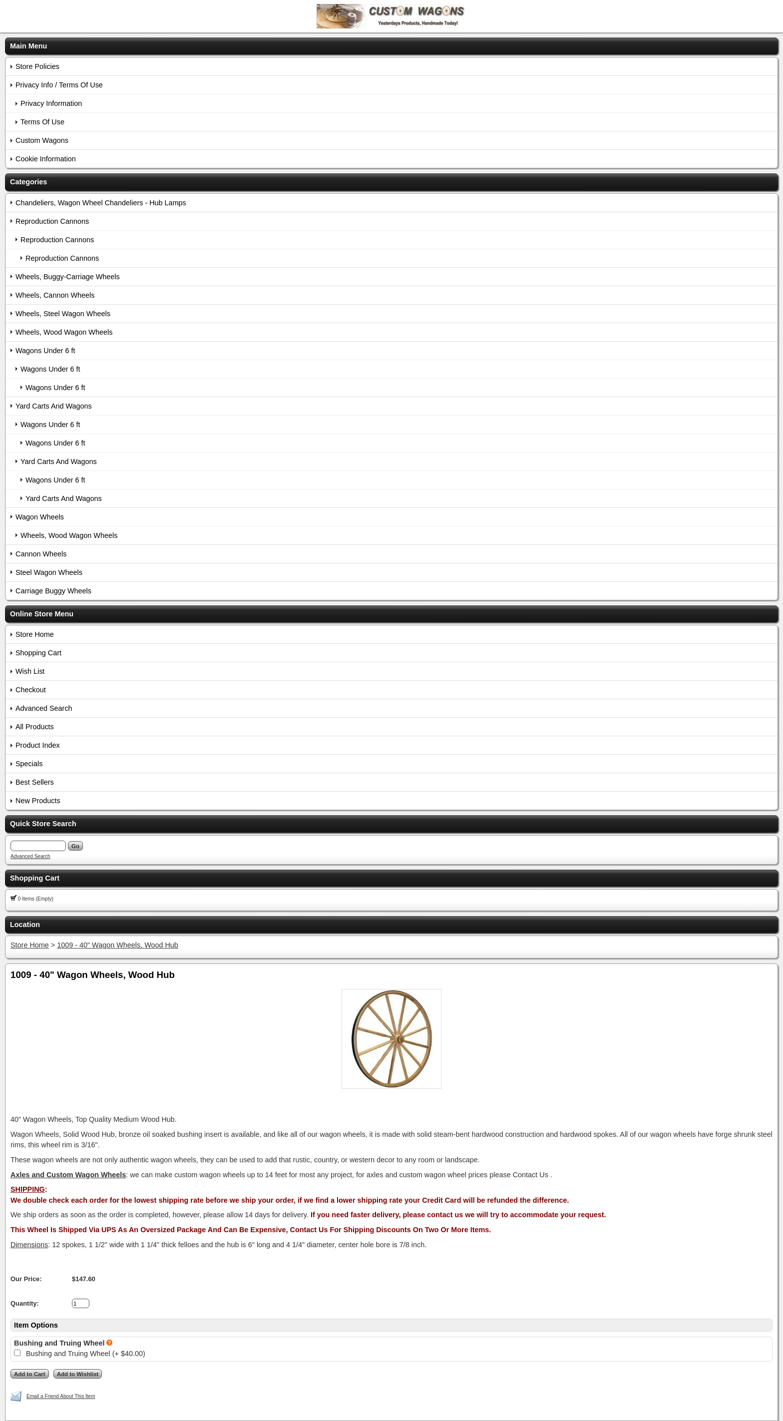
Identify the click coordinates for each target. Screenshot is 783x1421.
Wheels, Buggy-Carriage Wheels (67, 277)
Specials (28, 764)
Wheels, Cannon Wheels (54, 295)
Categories (28, 182)
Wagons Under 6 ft (45, 351)
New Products (37, 801)
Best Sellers (34, 782)
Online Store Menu (41, 614)
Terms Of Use (42, 122)
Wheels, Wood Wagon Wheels (63, 332)
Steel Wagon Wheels (48, 572)
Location (25, 925)
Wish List (29, 671)
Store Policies (37, 66)
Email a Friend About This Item (60, 1396)
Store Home (34, 634)
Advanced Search (43, 708)
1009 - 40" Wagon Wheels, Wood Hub (117, 945)
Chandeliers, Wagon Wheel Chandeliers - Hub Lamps (100, 203)
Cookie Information (45, 159)
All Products (34, 727)
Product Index (37, 745)
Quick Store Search (43, 824)
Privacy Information (51, 103)
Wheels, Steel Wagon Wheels (62, 314)
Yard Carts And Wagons (53, 406)
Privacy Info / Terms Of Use (59, 85)
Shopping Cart (38, 653)
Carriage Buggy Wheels (53, 591)
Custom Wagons (41, 140)
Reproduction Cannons (52, 221)
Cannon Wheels (40, 554)
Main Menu (28, 46)
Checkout (30, 690)
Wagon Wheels (39, 517)
